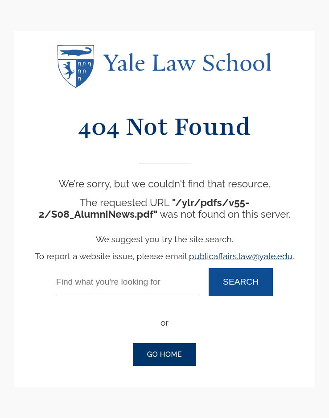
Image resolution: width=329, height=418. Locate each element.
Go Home (164, 354)
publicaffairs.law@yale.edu (240, 256)
